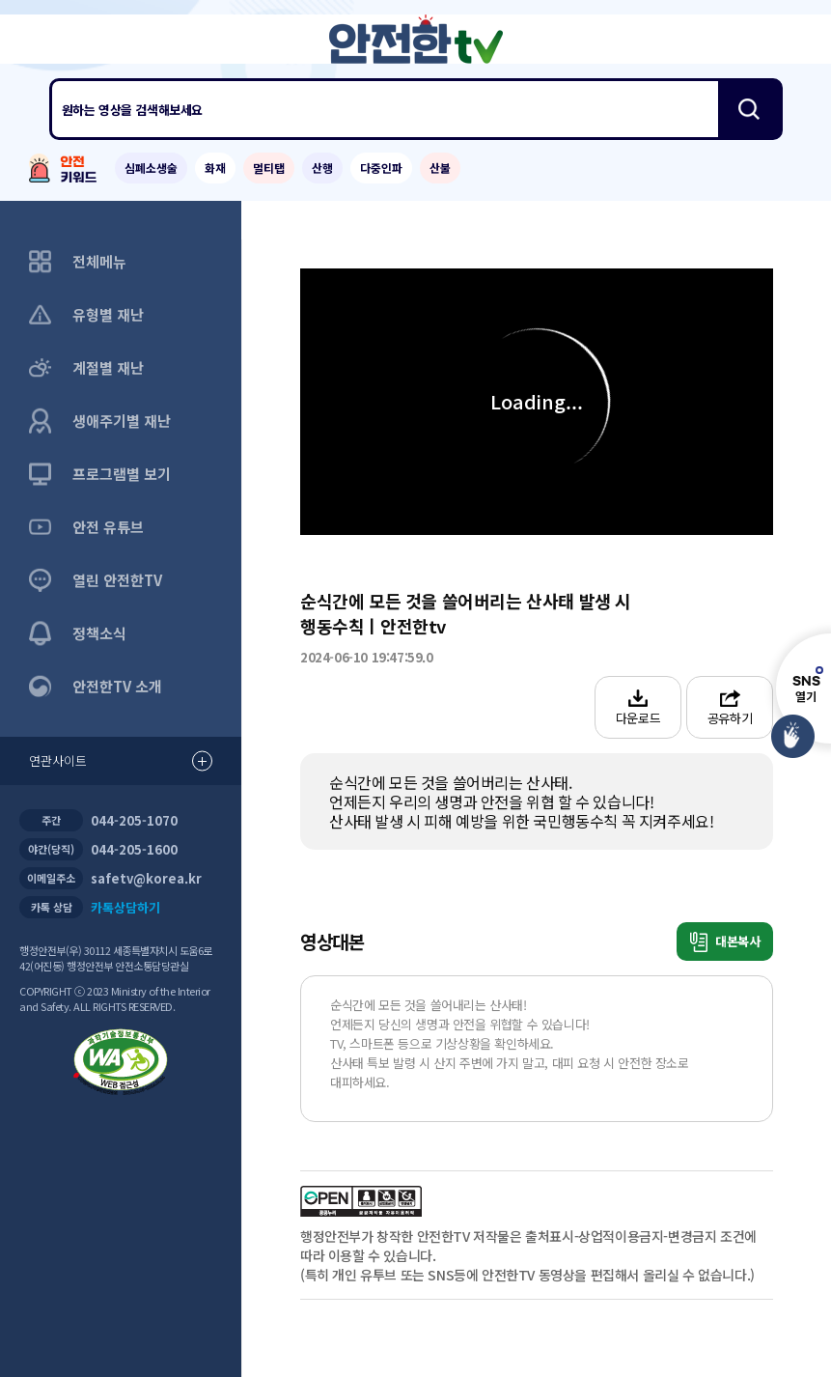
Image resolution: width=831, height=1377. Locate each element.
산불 (440, 167)
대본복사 (725, 942)
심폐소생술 (151, 167)
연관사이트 (120, 761)
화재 (215, 167)
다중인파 (381, 167)
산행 (322, 167)
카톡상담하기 (125, 907)
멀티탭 (269, 167)
